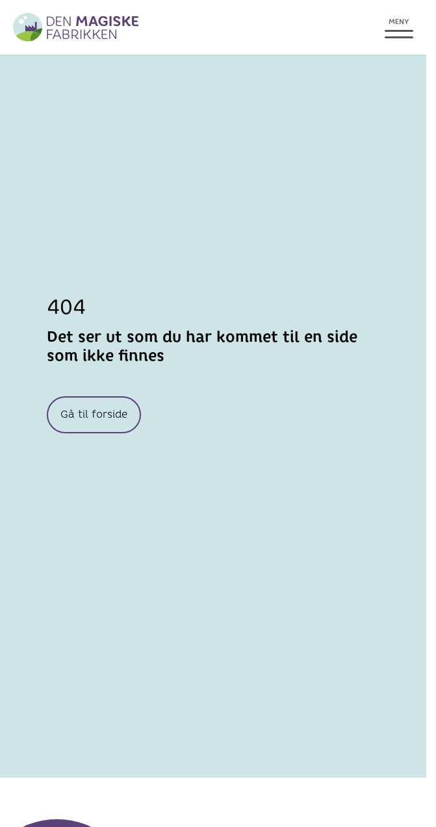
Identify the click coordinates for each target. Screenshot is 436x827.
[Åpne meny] (399, 27)
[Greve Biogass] (75, 27)
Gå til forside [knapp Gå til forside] (93, 414)
